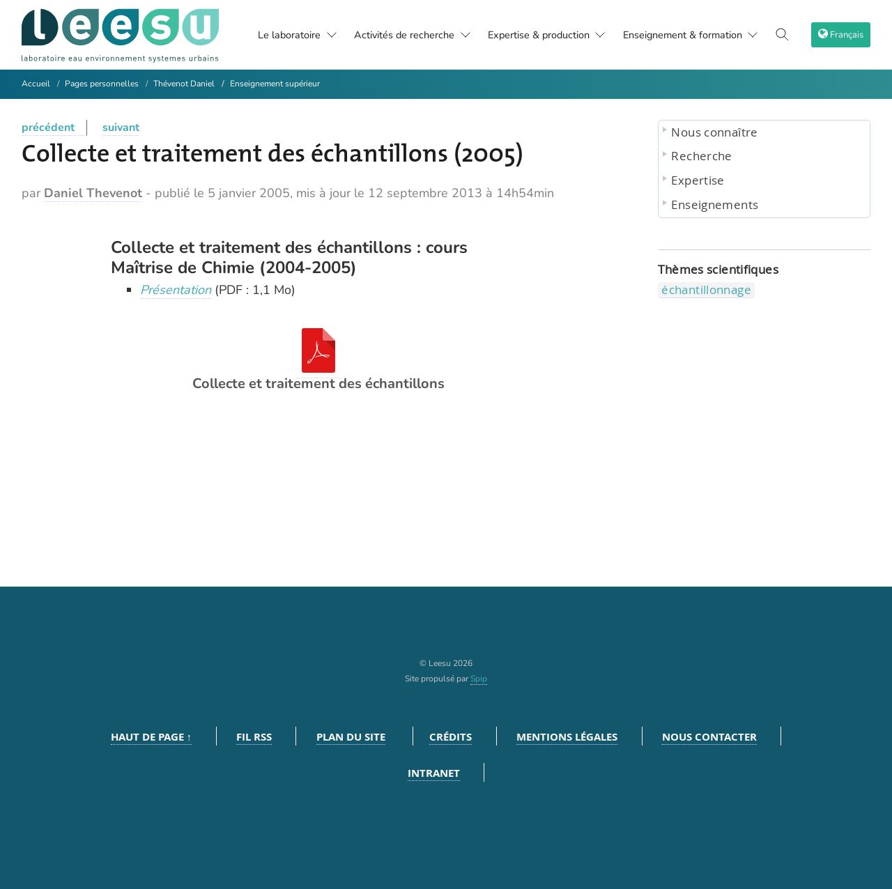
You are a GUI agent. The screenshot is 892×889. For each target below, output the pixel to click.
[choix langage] (842, 34)
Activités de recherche (399, 35)
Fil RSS (254, 736)
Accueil (36, 83)
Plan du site (350, 736)
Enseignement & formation (699, 35)
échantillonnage (706, 289)
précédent (48, 127)
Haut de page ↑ (151, 736)
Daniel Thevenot (93, 193)
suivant (120, 127)
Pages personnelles (102, 83)
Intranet (434, 773)
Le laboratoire (266, 35)
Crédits (450, 736)
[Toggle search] (787, 35)
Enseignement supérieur (275, 83)
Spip (478, 678)
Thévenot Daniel (184, 83)
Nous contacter (709, 736)
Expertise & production (544, 35)
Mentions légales (566, 736)
